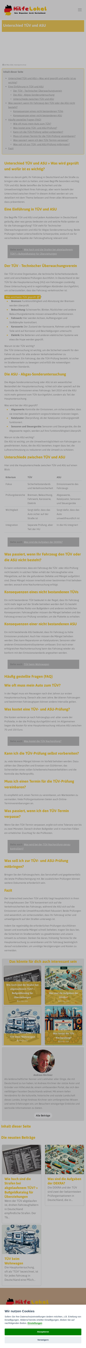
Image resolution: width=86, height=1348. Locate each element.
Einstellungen (35, 1323)
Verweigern (43, 1340)
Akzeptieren (43, 1332)
